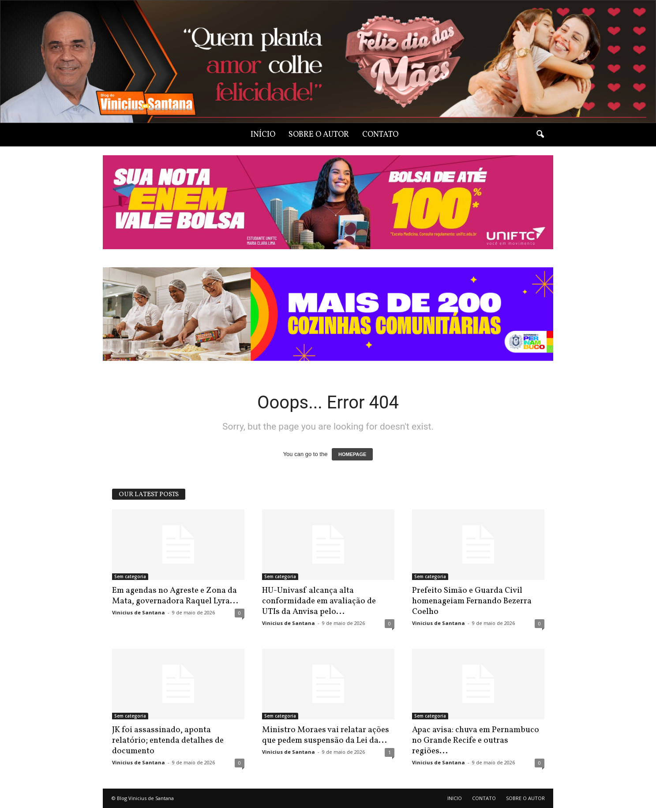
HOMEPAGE (352, 454)
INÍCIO (263, 134)
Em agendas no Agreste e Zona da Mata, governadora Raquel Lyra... (175, 596)
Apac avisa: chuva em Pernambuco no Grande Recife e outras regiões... (475, 740)
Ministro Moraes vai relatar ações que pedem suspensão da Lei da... (325, 735)
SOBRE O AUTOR (319, 134)
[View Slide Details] (328, 314)
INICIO (454, 798)
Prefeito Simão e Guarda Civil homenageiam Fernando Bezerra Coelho (472, 601)
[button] (540, 134)
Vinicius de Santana (138, 612)
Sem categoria (130, 576)
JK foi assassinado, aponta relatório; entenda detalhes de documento (168, 740)
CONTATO (380, 134)
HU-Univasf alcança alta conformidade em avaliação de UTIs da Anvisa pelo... (319, 601)
